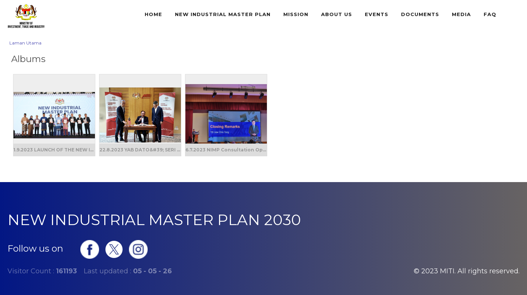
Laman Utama (25, 43)
